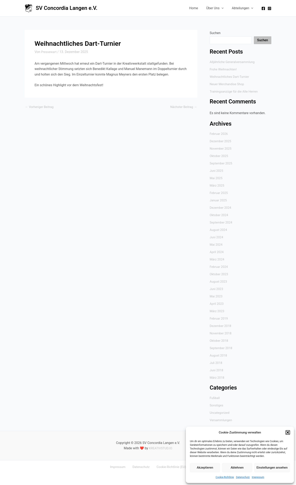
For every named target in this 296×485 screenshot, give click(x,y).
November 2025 (221, 148)
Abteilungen (243, 8)
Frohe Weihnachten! (224, 69)
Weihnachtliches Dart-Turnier (231, 77)
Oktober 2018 (219, 341)
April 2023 (217, 304)
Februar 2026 (219, 134)
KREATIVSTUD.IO (160, 448)
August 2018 (219, 355)
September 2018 (222, 348)
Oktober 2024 (219, 215)
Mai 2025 (216, 178)
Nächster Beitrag (182, 107)
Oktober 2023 (219, 274)
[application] (224, 8)
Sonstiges (217, 405)
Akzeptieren (205, 467)
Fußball (215, 398)
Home (197, 8)
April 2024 (217, 252)
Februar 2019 (219, 318)
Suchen (215, 33)
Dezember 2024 (221, 208)
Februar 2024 (219, 267)
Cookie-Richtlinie (225, 477)
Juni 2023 (217, 289)
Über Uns (217, 8)
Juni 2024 (217, 237)
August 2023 (219, 281)
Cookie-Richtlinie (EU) (168, 467)
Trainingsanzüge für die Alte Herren (235, 91)
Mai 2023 (216, 296)
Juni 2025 (217, 171)
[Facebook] (263, 8)
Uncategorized (220, 413)
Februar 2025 (219, 193)
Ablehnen (237, 467)
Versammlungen (222, 420)
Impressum (258, 477)
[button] (288, 432)
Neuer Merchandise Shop (228, 84)
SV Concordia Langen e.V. (66, 8)
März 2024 (217, 259)
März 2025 (217, 185)
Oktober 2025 (219, 156)
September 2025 (222, 163)
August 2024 (219, 230)
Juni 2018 (217, 370)
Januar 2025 (219, 200)
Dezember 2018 (221, 326)
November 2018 (221, 333)
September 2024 (222, 222)
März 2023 (217, 311)
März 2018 (217, 378)
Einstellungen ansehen (272, 467)
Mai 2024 (216, 245)
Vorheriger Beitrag (40, 107)
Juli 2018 (216, 363)
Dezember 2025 (221, 141)
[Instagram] (269, 8)
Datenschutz (243, 477)
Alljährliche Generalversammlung (234, 62)
